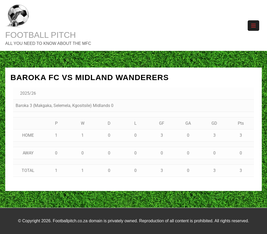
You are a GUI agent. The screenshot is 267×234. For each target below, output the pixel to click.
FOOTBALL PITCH (40, 35)
